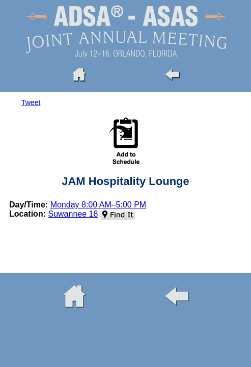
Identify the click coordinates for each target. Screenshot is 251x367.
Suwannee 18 (73, 213)
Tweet (30, 102)
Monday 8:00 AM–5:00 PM (98, 204)
